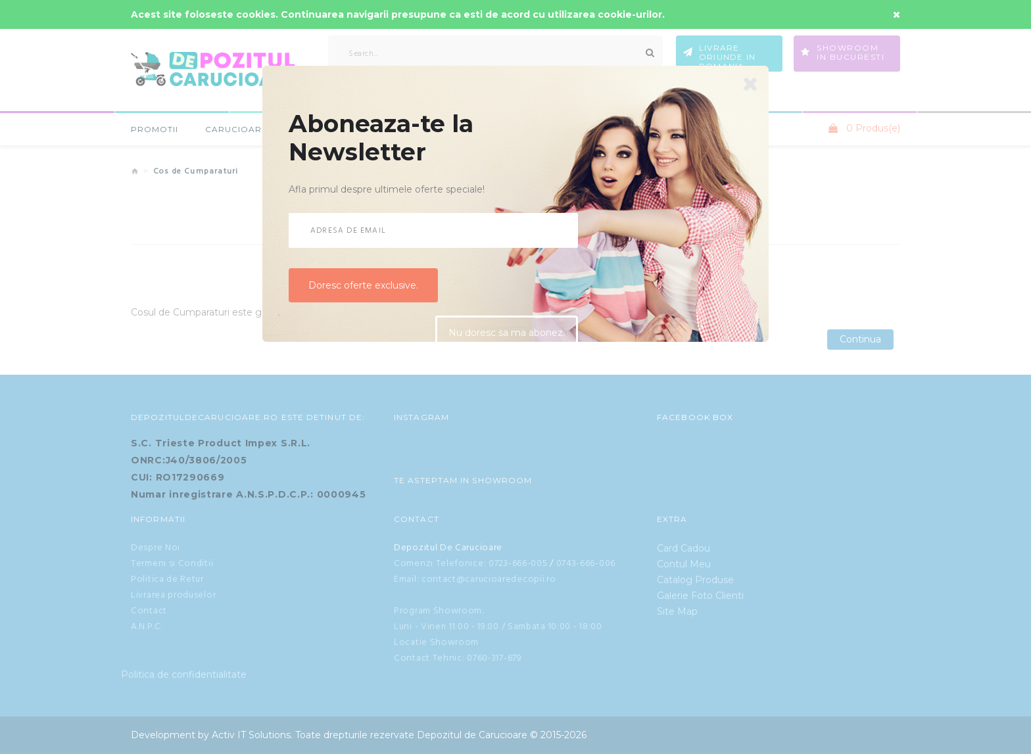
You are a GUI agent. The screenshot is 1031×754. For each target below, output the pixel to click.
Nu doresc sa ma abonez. (506, 334)
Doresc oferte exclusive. (363, 285)
